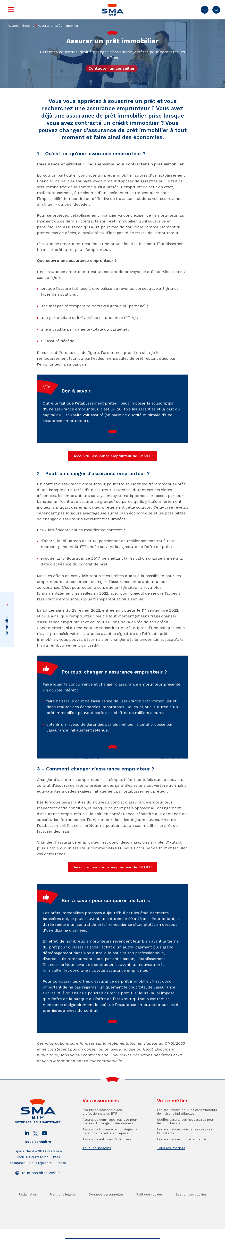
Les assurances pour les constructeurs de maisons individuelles (187, 1127)
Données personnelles (106, 1210)
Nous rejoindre (40, 1179)
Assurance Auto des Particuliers (107, 1155)
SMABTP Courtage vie (32, 1173)
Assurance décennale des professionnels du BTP (102, 1127)
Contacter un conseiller (111, 68)
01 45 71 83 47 (204, 10)
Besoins (28, 25)
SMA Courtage (48, 1167)
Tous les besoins (97, 1164)
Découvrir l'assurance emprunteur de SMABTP (113, 867)
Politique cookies (149, 1210)
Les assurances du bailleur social (182, 1155)
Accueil (13, 25)
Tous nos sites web (39, 1189)
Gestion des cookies (191, 1210)
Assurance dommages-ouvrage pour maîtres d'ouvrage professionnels (110, 1137)
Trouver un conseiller (111, 1235)
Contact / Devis (81, 1235)
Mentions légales (63, 1210)
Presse (61, 1179)
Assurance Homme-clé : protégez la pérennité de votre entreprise (110, 1147)
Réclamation (27, 1210)
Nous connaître (38, 1158)
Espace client (24, 1167)
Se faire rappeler (143, 1235)
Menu (11, 10)
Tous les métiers (171, 1164)
